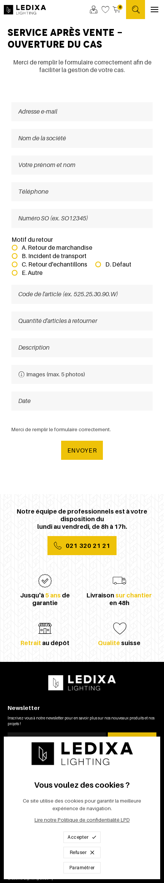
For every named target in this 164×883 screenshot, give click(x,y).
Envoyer (82, 450)
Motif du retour (32, 239)
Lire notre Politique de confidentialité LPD (82, 820)
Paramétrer (82, 867)
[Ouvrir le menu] (154, 9)
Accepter (82, 837)
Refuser (82, 852)
